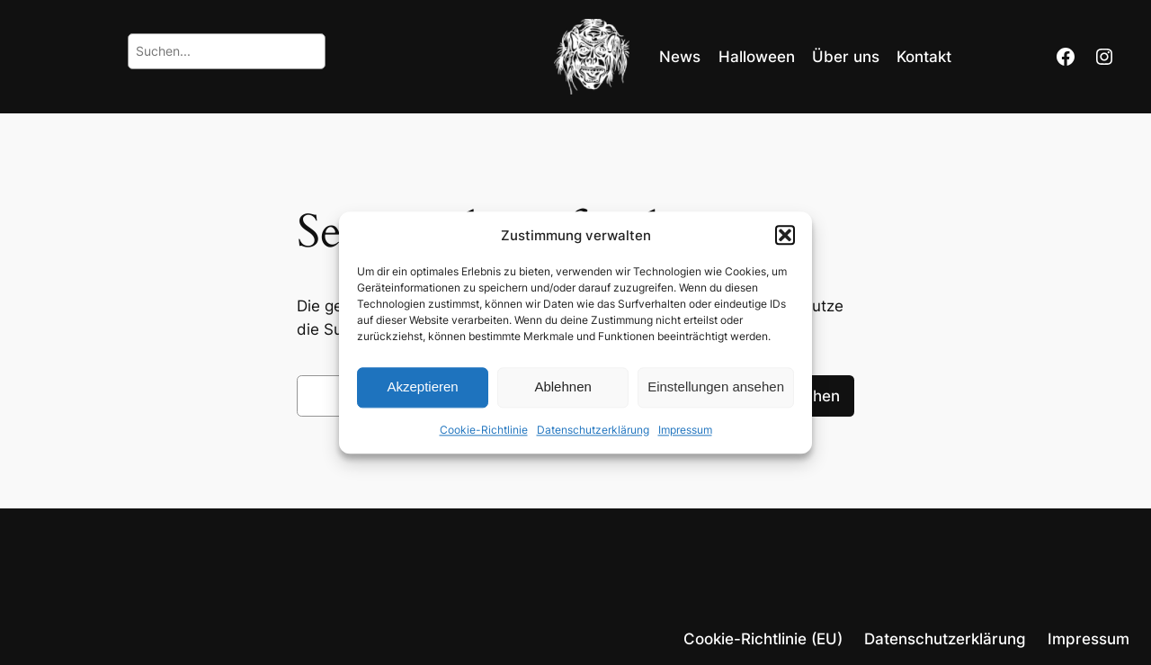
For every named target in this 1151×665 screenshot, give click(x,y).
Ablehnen (562, 387)
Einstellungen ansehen (715, 387)
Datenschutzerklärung (593, 429)
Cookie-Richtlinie (484, 429)
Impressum (685, 429)
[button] (785, 235)
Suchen (812, 396)
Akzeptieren (422, 387)
